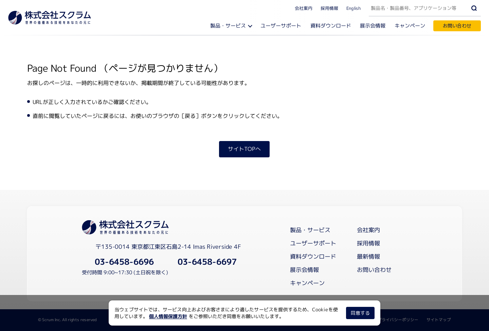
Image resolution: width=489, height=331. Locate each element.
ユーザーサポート (281, 25)
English (353, 8)
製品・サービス (228, 25)
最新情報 (368, 256)
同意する (360, 313)
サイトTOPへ (244, 149)
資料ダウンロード (331, 25)
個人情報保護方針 (168, 316)
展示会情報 (373, 25)
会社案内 (303, 8)
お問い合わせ (457, 25)
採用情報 (329, 8)
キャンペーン (410, 25)
